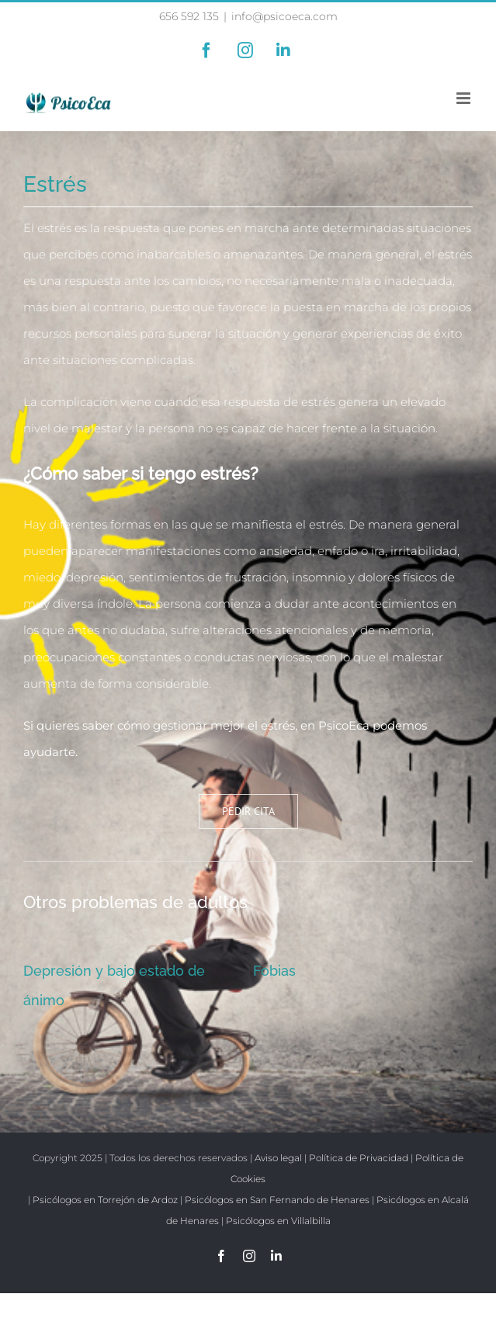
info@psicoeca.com (284, 16)
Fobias (274, 971)
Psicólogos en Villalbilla (278, 1220)
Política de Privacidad (358, 1158)
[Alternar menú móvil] (464, 98)
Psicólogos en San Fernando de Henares (277, 1199)
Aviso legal (278, 1158)
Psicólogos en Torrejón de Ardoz (105, 1199)
